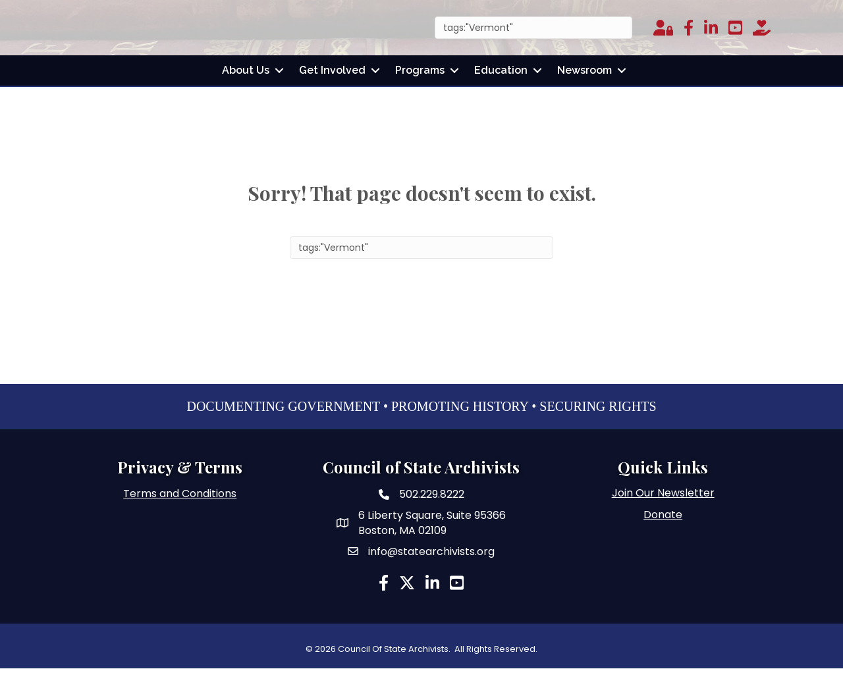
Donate (662, 541)
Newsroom (584, 98)
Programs (420, 98)
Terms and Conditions (179, 520)
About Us (245, 98)
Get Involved (332, 98)
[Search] (533, 41)
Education (501, 98)
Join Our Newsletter (663, 519)
